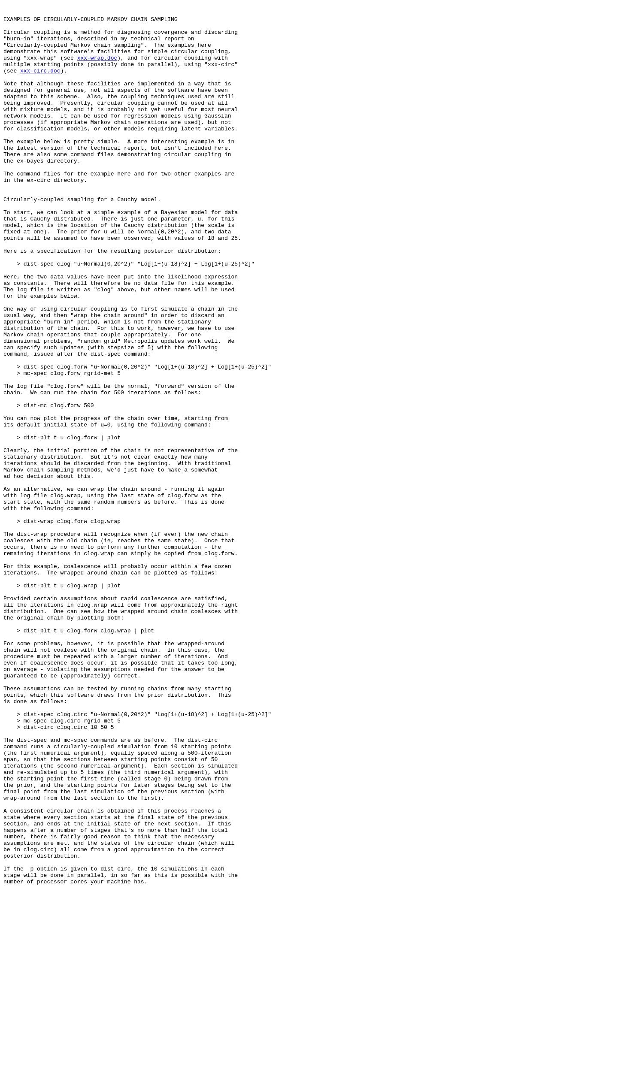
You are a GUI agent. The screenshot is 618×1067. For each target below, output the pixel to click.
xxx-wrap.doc (97, 69)
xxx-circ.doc (40, 84)
